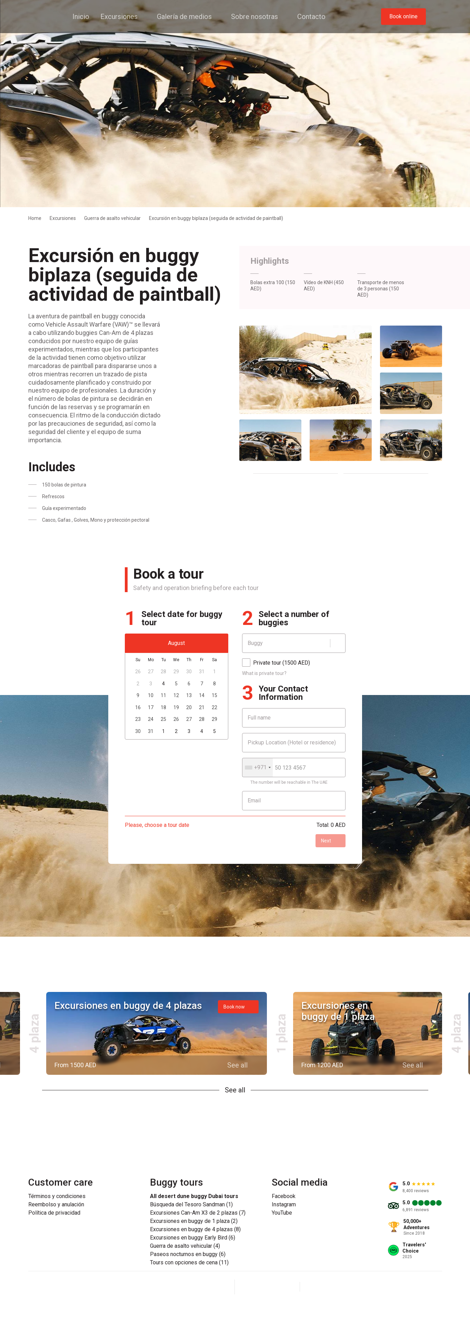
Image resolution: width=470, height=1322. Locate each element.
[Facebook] (251, 1287)
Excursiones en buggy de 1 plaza (338, 1011)
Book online (403, 16)
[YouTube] (284, 1287)
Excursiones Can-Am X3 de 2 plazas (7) (198, 1213)
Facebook (284, 1196)
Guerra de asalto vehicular (112, 218)
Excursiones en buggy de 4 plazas (128, 1005)
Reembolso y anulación (56, 1204)
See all (235, 1090)
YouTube (282, 1213)
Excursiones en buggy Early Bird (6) (192, 1238)
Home (34, 218)
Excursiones (63, 218)
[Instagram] (267, 1287)
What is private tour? (264, 673)
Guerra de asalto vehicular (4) (185, 1246)
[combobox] (257, 767)
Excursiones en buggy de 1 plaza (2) (194, 1221)
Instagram (284, 1204)
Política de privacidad (54, 1213)
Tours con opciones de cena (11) (189, 1262)
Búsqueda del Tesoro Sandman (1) (191, 1204)
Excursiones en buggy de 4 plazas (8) (195, 1229)
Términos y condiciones (57, 1196)
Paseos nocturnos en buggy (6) (188, 1254)
